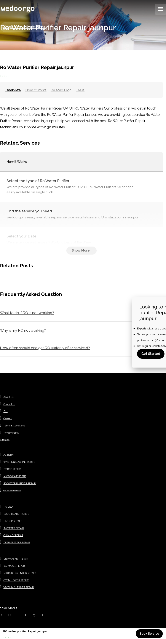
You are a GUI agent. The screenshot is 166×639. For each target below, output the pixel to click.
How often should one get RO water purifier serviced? (45, 348)
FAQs (80, 90)
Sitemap (5, 440)
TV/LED (8, 506)
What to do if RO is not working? (27, 313)
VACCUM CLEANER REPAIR (18, 587)
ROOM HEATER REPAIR (16, 514)
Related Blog (61, 90)
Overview (13, 90)
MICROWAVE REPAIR (14, 476)
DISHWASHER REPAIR (15, 558)
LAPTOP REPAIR (12, 521)
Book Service (149, 633)
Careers (7, 418)
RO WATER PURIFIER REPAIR (19, 483)
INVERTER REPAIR (13, 528)
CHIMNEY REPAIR (13, 535)
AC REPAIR (9, 454)
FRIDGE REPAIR (12, 469)
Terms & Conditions (14, 425)
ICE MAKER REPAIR (14, 566)
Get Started (150, 354)
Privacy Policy (11, 432)
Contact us (9, 404)
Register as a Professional (25, 27)
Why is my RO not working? (23, 330)
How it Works (35, 90)
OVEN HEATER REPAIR (16, 580)
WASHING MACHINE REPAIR (19, 462)
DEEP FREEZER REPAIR (16, 542)
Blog (5, 411)
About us (8, 397)
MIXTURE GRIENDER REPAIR (19, 573)
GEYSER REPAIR (12, 490)
